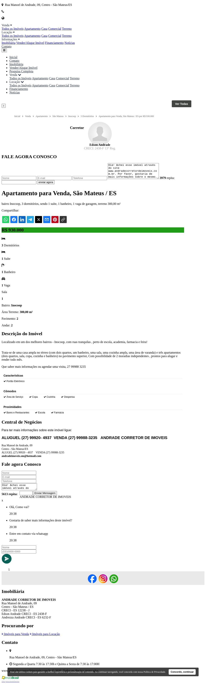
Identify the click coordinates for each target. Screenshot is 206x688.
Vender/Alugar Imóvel (30, 42)
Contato (7, 46)
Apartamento (32, 28)
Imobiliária (8, 42)
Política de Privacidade (154, 672)
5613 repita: (10, 498)
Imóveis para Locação (45, 638)
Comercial (54, 28)
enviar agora (46, 185)
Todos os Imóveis (13, 28)
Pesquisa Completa (21, 71)
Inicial (13, 57)
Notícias (69, 42)
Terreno (67, 28)
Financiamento (54, 42)
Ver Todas (181, 103)
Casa (44, 28)
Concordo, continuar (182, 672)
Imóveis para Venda (15, 638)
